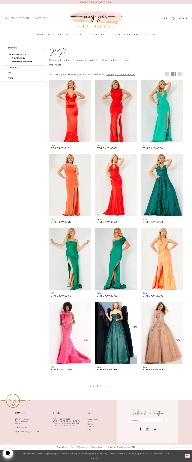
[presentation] (70, 111)
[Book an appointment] (17, 19)
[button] (183, 19)
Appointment (93, 419)
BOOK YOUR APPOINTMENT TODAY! (96, 2)
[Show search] (166, 19)
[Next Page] (110, 386)
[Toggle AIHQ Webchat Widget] (8, 453)
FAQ (89, 429)
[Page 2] (89, 386)
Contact (91, 427)
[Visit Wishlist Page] (173, 19)
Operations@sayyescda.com (27, 432)
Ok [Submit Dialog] (187, 456)
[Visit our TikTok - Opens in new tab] (155, 430)
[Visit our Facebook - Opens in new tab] (140, 430)
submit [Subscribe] (167, 421)
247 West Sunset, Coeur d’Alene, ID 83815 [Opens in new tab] (22, 421)
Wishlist (91, 424)
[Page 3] (93, 386)
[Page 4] (97, 386)
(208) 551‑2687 (21, 428)
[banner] (96, 19)
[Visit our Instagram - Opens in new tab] (147, 430)
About (90, 421)
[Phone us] (41, 19)
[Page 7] (105, 386)
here (98, 458)
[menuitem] (17, 19)
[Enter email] (147, 421)
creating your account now (120, 74)
